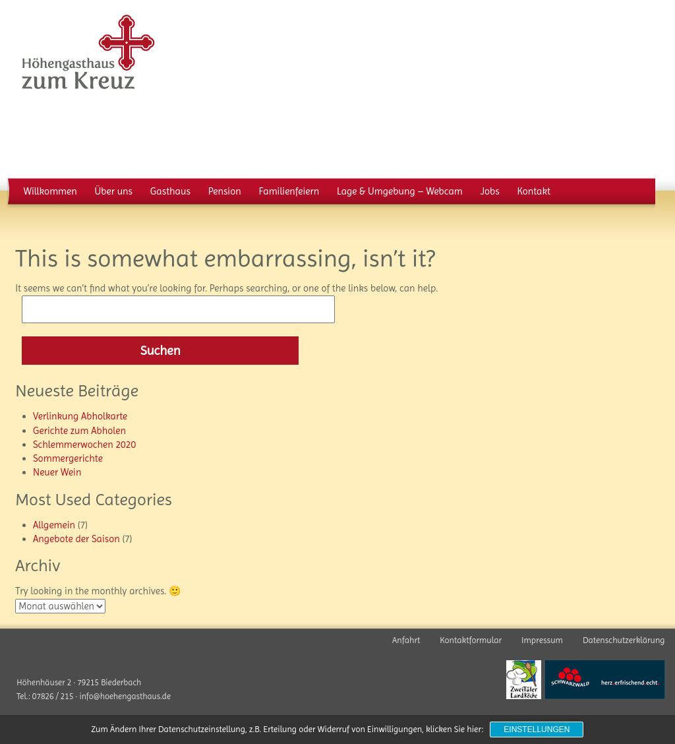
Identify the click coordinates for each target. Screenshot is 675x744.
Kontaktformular (471, 640)
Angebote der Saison (76, 539)
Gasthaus (170, 191)
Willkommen (50, 191)
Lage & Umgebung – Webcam (400, 191)
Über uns (113, 191)
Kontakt (533, 191)
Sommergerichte (68, 458)
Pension (224, 191)
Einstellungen (537, 729)
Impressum (542, 640)
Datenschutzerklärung (624, 640)
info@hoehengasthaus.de (125, 696)
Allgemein (54, 525)
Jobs (490, 191)
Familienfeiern (288, 191)
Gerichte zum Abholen (79, 431)
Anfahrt (406, 640)
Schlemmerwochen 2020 (84, 444)
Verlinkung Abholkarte (80, 416)
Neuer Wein (57, 472)
